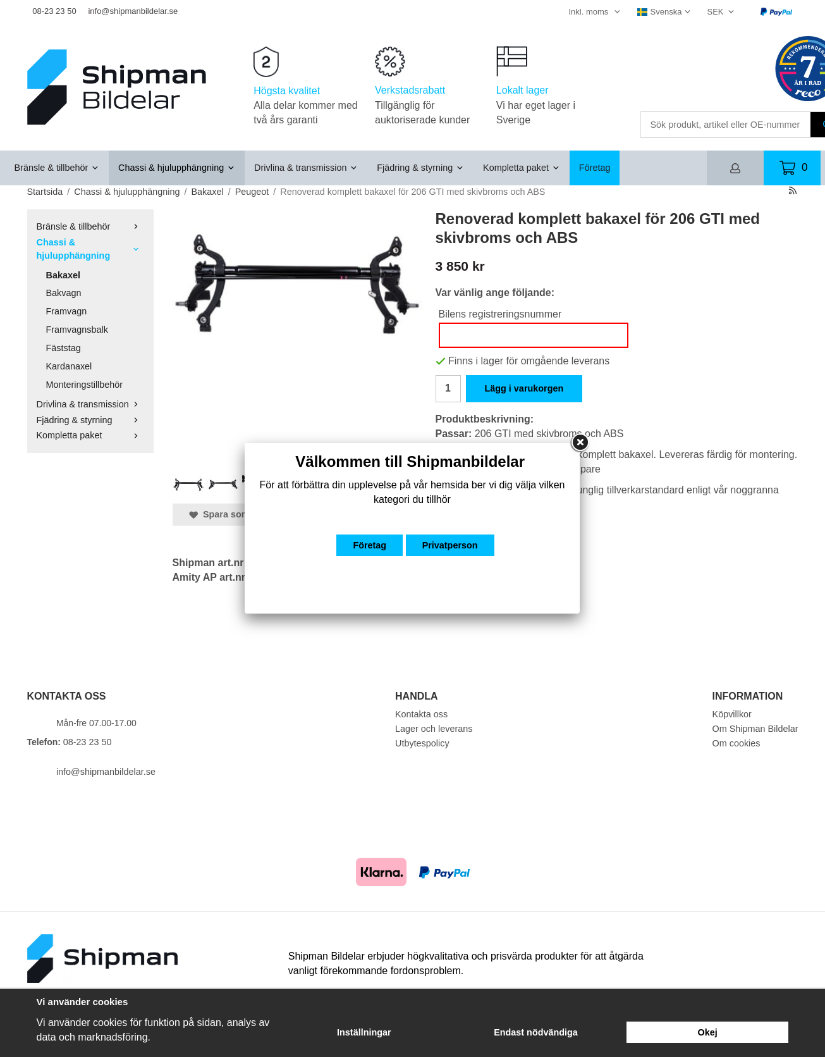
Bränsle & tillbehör (57, 168)
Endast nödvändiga (536, 1032)
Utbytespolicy (422, 743)
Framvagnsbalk (77, 330)
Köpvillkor (732, 714)
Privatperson (450, 545)
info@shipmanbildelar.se (133, 11)
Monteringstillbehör (84, 385)
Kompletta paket (521, 168)
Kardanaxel (69, 366)
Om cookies (736, 743)
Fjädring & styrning (420, 168)
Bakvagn (64, 293)
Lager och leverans (433, 729)
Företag (595, 168)
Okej (708, 1032)
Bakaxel (63, 275)
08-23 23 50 (54, 11)
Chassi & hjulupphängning (176, 168)
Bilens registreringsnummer (500, 314)
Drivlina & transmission (306, 168)
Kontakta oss (421, 714)
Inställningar (364, 1032)
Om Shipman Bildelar (755, 729)
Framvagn (66, 311)
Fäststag (63, 348)
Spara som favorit (234, 514)
